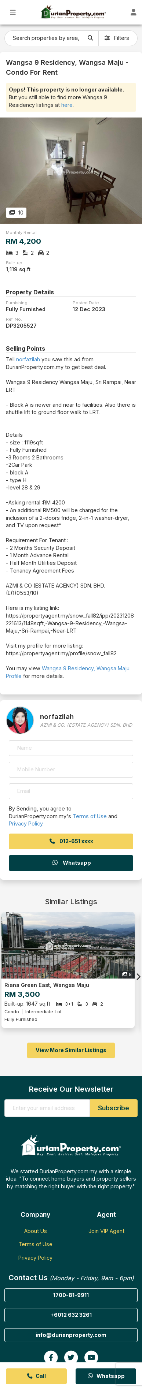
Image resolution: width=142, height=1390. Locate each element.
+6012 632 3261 (71, 1315)
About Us (35, 1231)
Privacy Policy (26, 823)
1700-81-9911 (71, 1295)
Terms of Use (90, 816)
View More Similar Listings (71, 1050)
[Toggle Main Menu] (13, 12)
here (67, 105)
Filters (117, 38)
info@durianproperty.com (71, 1335)
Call (36, 1376)
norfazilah (28, 359)
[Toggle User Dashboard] (134, 12)
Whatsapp (71, 863)
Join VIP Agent (106, 1231)
